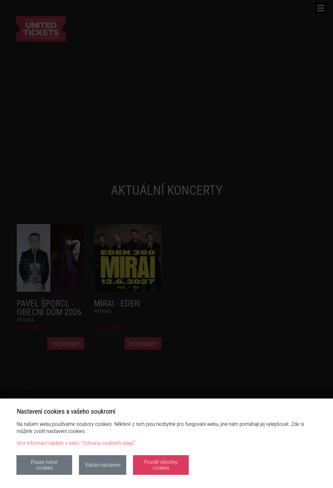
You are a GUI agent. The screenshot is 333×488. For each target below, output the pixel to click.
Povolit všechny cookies (160, 465)
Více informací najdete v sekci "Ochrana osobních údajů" (76, 443)
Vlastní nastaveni (102, 465)
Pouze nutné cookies (44, 465)
